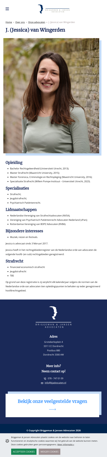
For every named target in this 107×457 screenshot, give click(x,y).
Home (9, 22)
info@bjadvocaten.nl (55, 382)
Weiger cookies (50, 451)
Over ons (20, 22)
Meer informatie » (65, 444)
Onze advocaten (36, 22)
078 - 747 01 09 (55, 378)
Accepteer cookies (24, 451)
